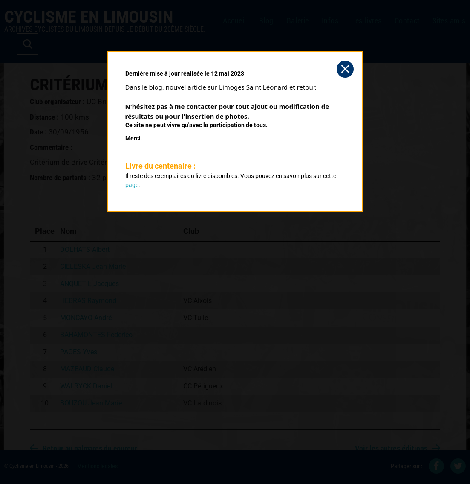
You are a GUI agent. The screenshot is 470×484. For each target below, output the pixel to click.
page (131, 184)
